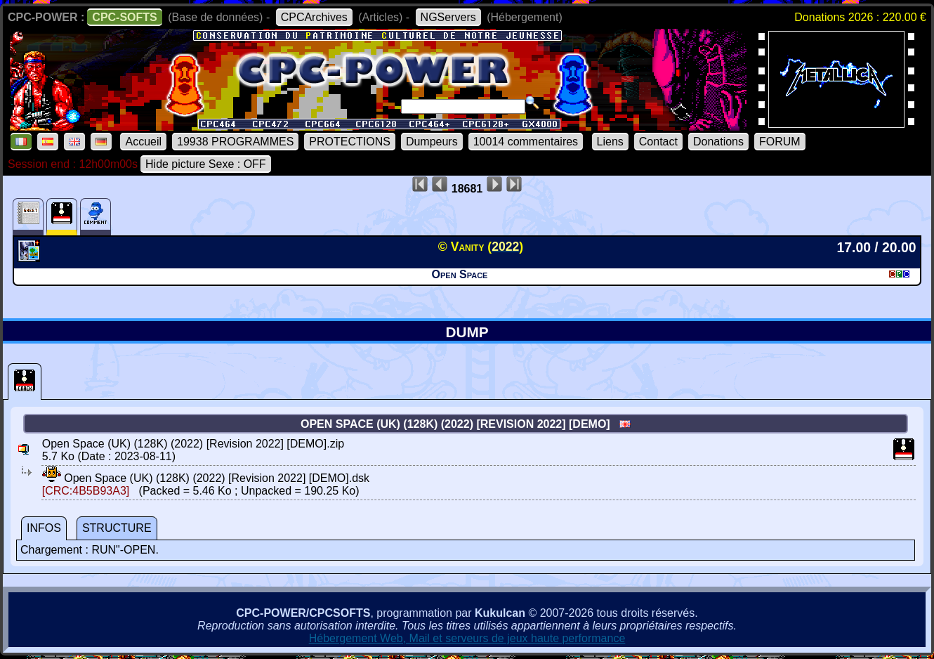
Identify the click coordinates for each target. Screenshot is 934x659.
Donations (718, 142)
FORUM (780, 142)
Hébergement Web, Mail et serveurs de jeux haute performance (467, 638)
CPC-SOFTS (124, 17)
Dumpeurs (432, 142)
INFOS (44, 528)
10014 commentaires (525, 142)
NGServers (448, 17)
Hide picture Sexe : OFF (205, 164)
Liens (610, 142)
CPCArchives (314, 17)
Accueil (143, 142)
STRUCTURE (117, 528)
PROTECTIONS (349, 142)
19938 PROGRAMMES (235, 142)
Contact (658, 142)
